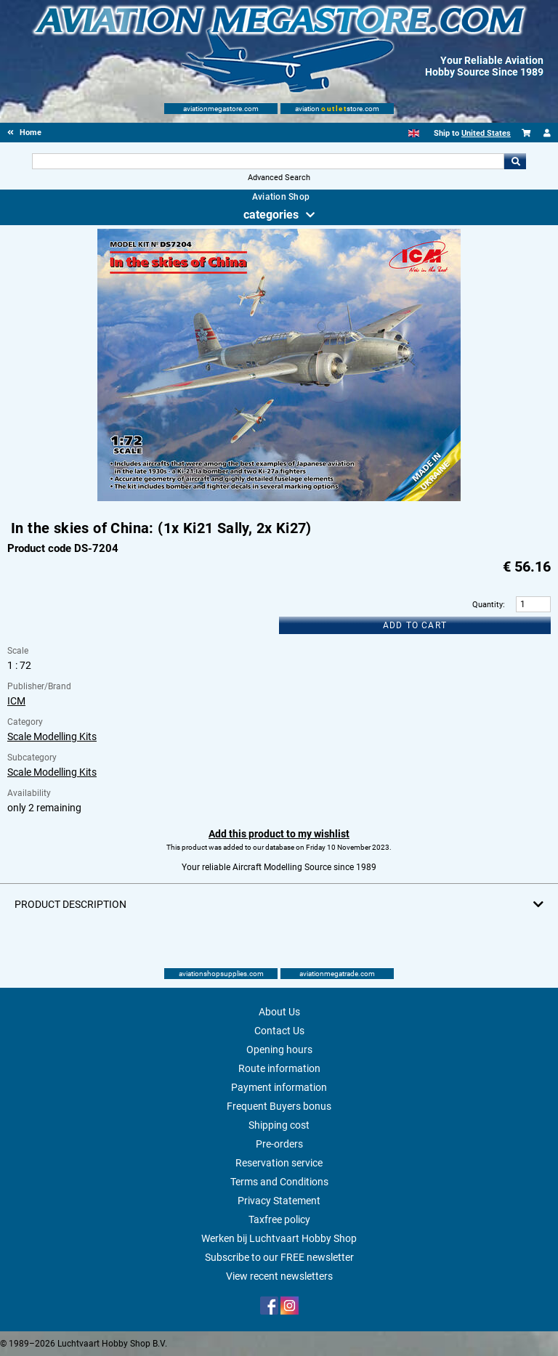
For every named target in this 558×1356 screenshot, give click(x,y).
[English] (413, 133)
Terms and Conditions (279, 1181)
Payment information (279, 1087)
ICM (16, 701)
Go (515, 161)
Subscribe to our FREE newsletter (279, 1257)
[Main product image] (279, 498)
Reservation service (279, 1163)
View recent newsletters (279, 1276)
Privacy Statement (279, 1200)
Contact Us (279, 1030)
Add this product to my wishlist (279, 834)
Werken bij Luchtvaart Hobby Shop (279, 1238)
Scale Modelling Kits (52, 736)
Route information (279, 1068)
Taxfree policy (279, 1219)
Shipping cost (279, 1125)
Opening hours (279, 1049)
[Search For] (268, 161)
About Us (279, 1012)
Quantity (487, 604)
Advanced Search (279, 177)
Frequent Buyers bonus (279, 1106)
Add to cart (415, 625)
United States (486, 133)
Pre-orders (279, 1144)
